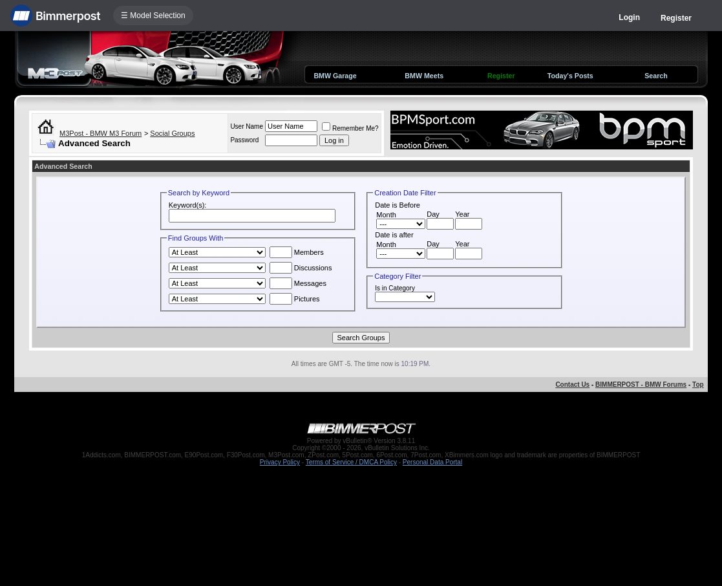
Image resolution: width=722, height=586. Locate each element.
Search (656, 76)
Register (676, 18)
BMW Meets (424, 76)
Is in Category (395, 288)
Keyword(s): (188, 205)
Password (244, 140)
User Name (246, 126)
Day (433, 214)
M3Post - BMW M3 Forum (100, 133)
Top (698, 384)
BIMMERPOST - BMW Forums (640, 384)
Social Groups (172, 133)
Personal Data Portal (432, 462)
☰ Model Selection (153, 15)
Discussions (301, 268)
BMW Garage (334, 76)
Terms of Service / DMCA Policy (351, 462)
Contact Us (572, 384)
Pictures (295, 299)
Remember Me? (350, 128)
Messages (298, 283)
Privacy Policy (280, 462)
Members (297, 252)
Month (386, 215)
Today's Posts (570, 76)
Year (462, 214)
